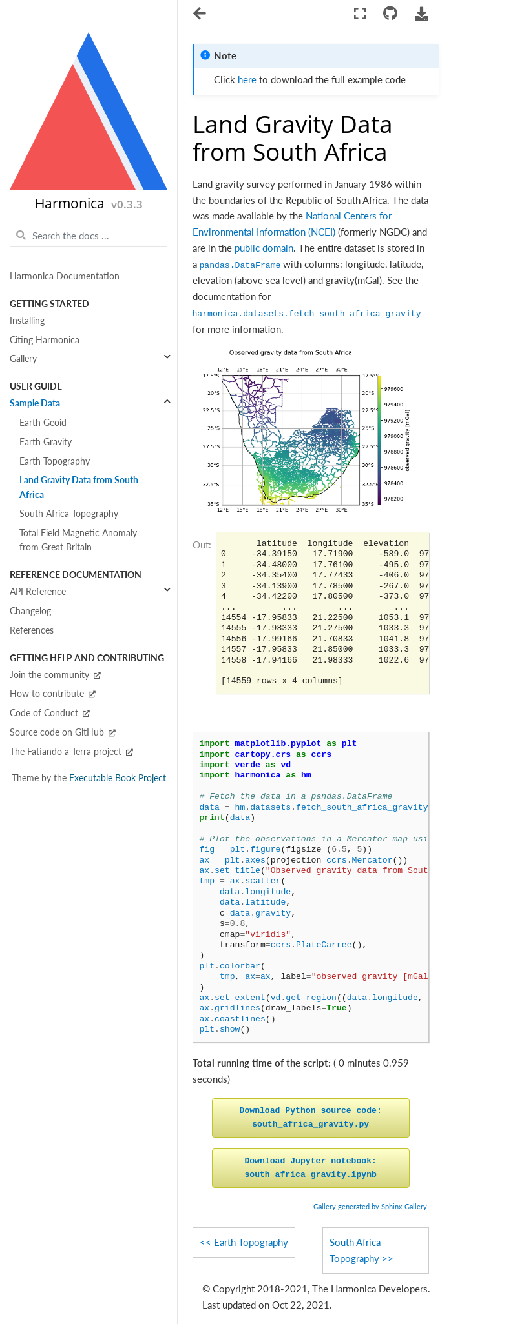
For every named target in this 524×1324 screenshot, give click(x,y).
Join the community (55, 675)
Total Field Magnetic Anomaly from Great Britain (78, 540)
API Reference (38, 592)
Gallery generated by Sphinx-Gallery (370, 1206)
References (32, 630)
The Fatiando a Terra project (71, 752)
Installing (27, 321)
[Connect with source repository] (390, 14)
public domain (264, 248)
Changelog (30, 611)
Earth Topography (54, 461)
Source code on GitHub (63, 732)
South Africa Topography (68, 513)
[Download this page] (421, 14)
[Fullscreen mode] (360, 14)
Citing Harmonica (44, 340)
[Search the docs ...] (88, 235)
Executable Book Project (117, 778)
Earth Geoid (43, 422)
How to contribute (53, 693)
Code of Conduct (50, 713)
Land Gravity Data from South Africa (78, 487)
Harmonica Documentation (65, 276)
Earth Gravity (45, 442)
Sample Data (35, 403)
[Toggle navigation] (201, 15)
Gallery (23, 359)
